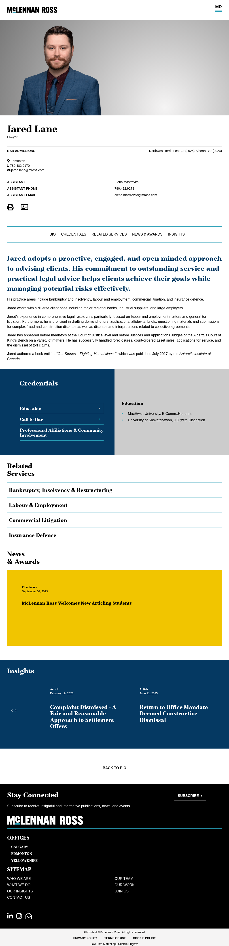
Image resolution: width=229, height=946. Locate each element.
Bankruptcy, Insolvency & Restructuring (60, 490)
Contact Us (18, 897)
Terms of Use (115, 938)
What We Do (18, 885)
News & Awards (147, 234)
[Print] (10, 207)
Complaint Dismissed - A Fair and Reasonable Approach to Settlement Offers (83, 717)
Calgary (19, 846)
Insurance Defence (32, 535)
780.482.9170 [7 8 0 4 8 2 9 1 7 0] (20, 165)
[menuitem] (85, 938)
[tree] (114, 513)
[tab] (62, 408)
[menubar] (114, 938)
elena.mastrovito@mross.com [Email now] (135, 195)
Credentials (73, 234)
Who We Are (19, 879)
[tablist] (114, 416)
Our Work (124, 885)
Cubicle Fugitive (128, 944)
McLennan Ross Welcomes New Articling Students (81, 607)
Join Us (121, 891)
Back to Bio (114, 768)
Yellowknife (24, 860)
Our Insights (20, 891)
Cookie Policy (144, 938)
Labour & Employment (38, 505)
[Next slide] (14, 710)
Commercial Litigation (38, 520)
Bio (53, 234)
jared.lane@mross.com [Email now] (27, 170)
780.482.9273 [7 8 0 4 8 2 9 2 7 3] (124, 188)
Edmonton (18, 161)
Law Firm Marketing (103, 944)
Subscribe (188, 796)
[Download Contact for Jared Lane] (24, 207)
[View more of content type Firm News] (33, 591)
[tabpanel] (161, 416)
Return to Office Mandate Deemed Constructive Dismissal (174, 713)
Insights (176, 234)
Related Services (109, 234)
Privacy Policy (85, 938)
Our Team (123, 879)
